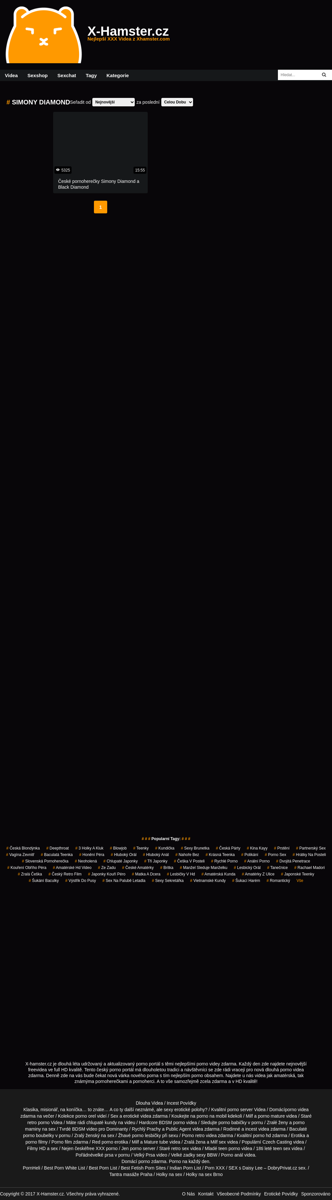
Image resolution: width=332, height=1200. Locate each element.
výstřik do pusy (80, 880)
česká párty (228, 848)
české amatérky (138, 867)
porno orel (85, 1116)
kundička (164, 848)
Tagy (91, 75)
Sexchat (66, 75)
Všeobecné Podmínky (239, 1193)
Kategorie (118, 75)
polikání (249, 854)
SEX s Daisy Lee (246, 1167)
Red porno (102, 1142)
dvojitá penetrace (293, 861)
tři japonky (155, 861)
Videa (11, 75)
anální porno (257, 861)
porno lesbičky (146, 1135)
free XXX (95, 1148)
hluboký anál (156, 854)
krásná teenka (220, 854)
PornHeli (31, 1167)
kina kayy (257, 848)
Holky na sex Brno (204, 1174)
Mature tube (156, 1142)
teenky (141, 848)
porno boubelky (38, 1135)
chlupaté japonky (120, 861)
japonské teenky (297, 874)
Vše (300, 880)
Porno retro (193, 1135)
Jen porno (131, 1148)
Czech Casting (277, 1142)
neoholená (86, 861)
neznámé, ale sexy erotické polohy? (171, 1109)
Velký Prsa (144, 1155)
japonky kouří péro (106, 874)
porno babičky (232, 1122)
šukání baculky (44, 880)
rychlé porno (224, 861)
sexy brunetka (195, 848)
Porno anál (232, 1155)
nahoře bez (187, 854)
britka (166, 867)
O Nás (188, 1193)
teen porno (229, 1148)
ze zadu (107, 867)
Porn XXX (214, 1167)
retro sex (180, 1148)
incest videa (257, 1129)
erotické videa (137, 1116)
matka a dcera (146, 874)
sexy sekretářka (168, 880)
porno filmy (37, 1142)
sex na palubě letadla (123, 880)
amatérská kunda (218, 874)
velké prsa (103, 1155)
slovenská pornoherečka (45, 861)
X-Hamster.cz (128, 35)
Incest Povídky (181, 1103)
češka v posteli (189, 861)
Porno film (62, 1142)
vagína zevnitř (20, 854)
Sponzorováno (315, 1193)
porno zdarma (152, 1161)
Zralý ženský (87, 1135)
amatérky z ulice (258, 874)
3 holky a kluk (89, 848)
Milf (214, 1142)
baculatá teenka (57, 854)
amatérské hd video (72, 867)
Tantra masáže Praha (130, 1174)
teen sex (281, 1148)
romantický (278, 880)
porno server (240, 1109)
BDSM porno (172, 1122)
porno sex (275, 854)
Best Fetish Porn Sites (143, 1167)
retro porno (39, 1122)
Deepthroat (57, 848)
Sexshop (38, 75)
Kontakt (205, 1193)
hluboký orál (123, 854)
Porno (175, 1161)
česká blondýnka (23, 848)
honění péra (91, 854)
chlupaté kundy (101, 1122)
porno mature (271, 1116)
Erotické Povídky (281, 1193)
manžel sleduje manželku (203, 867)
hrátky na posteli (309, 854)
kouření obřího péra (26, 867)
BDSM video (84, 1129)
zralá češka (30, 874)
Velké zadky (183, 1155)
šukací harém (246, 880)
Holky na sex (169, 1174)
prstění (282, 848)
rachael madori (309, 867)
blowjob (118, 848)
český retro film (65, 874)
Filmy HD (36, 1148)
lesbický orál (247, 867)
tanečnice (277, 867)
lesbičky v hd (181, 874)
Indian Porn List (185, 1167)
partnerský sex (311, 848)
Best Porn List (103, 1167)
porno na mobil (212, 1116)
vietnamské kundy (208, 880)
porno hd (262, 1135)
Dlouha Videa (149, 1103)
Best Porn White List (64, 1167)
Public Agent (178, 1129)
